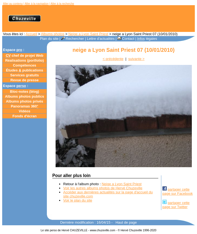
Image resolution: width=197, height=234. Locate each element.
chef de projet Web (24, 55)
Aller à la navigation (37, 3)
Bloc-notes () (24, 91)
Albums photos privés (24, 101)
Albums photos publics (24, 96)
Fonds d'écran (25, 116)
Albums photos (52, 34)
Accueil (31, 34)
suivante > (136, 59)
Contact (125, 39)
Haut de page (126, 222)
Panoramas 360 (24, 106)
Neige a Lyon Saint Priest (88, 34)
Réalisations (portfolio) (24, 60)
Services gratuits (24, 75)
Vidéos (24, 111)
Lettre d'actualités (101, 39)
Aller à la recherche (62, 3)
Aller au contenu (13, 3)
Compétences (24, 65)
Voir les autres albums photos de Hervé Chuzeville (102, 188)
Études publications (24, 70)
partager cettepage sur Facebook (177, 191)
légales (147, 39)
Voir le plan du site (77, 200)
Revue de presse (24, 80)
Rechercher (72, 39)
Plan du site (49, 39)
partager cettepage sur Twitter (176, 205)
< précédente (113, 59)
